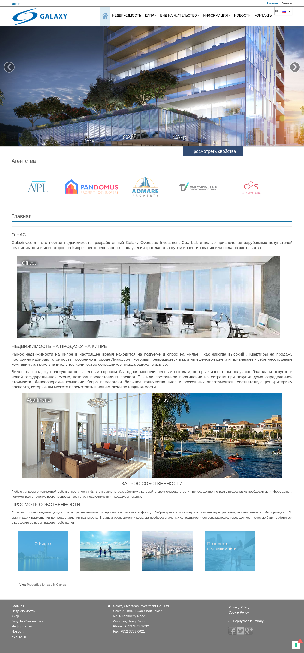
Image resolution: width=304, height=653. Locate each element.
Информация (216, 15)
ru (280, 11)
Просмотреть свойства (213, 151)
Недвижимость (126, 15)
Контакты (264, 15)
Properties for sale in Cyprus (46, 584)
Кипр (151, 15)
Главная (272, 3)
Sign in (16, 3)
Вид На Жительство (179, 15)
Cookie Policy (238, 612)
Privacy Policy (238, 607)
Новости (242, 15)
